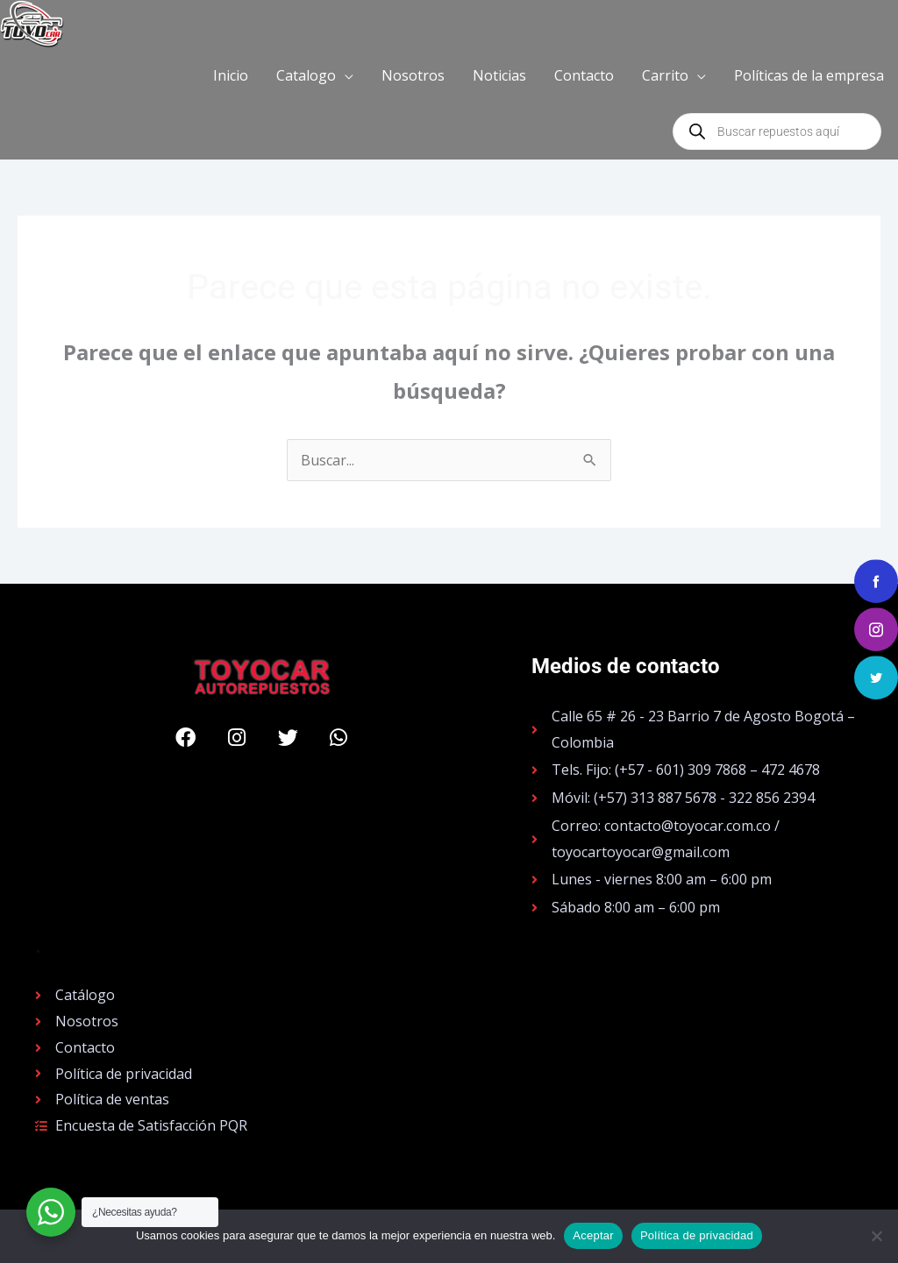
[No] (876, 1236)
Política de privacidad (696, 1235)
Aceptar (593, 1235)
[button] (314, 75)
